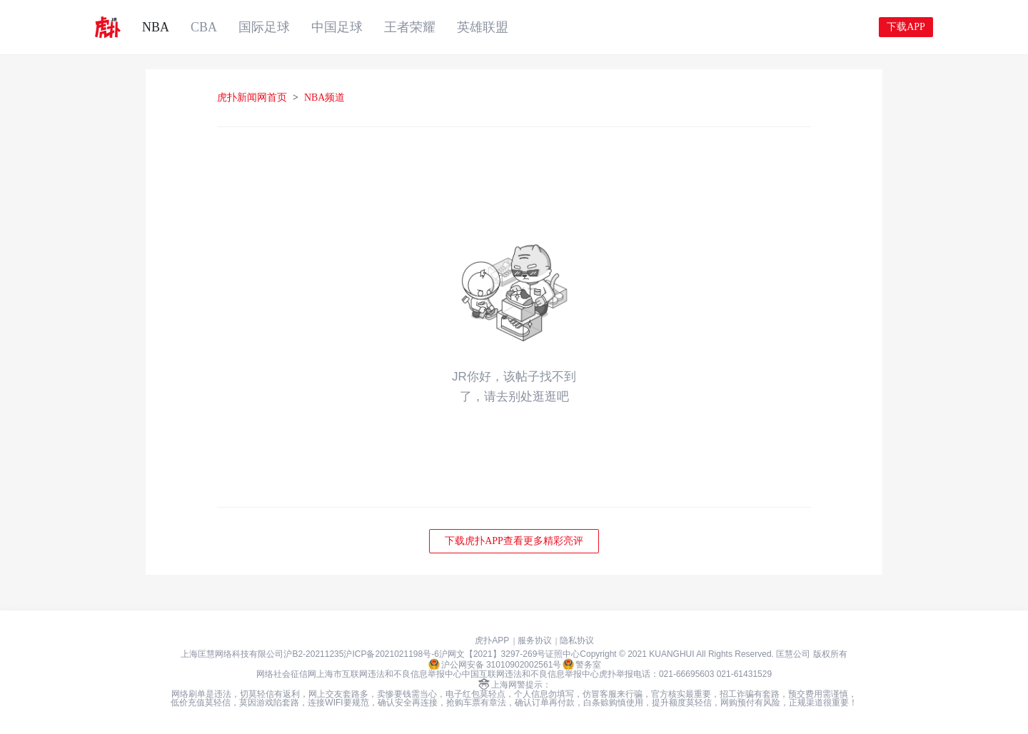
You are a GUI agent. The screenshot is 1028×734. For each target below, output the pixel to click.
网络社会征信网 (286, 674)
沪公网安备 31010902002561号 (495, 664)
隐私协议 (577, 640)
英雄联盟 (482, 27)
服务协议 (535, 640)
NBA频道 (325, 97)
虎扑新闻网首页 (252, 97)
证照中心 (562, 654)
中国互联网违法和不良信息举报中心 (530, 674)
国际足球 (264, 27)
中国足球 (337, 27)
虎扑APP (492, 640)
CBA (204, 27)
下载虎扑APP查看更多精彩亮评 (514, 541)
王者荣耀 (409, 27)
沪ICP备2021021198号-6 (390, 654)
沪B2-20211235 (313, 654)
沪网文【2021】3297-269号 (492, 654)
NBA (155, 27)
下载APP (906, 26)
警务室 (582, 664)
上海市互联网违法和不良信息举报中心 (389, 674)
